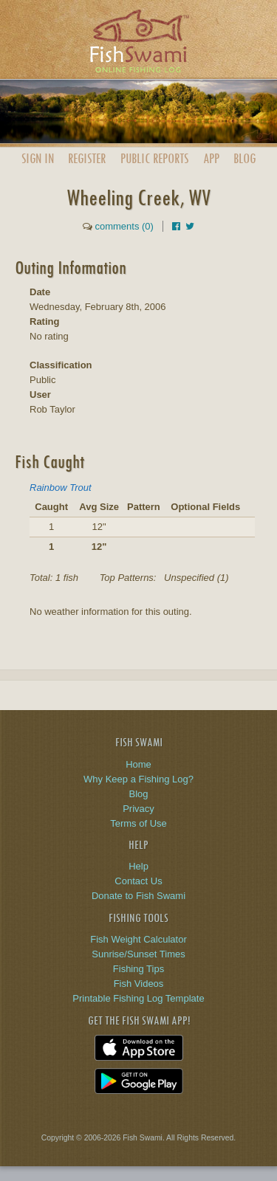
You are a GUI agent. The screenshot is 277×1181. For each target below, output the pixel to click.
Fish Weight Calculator (138, 939)
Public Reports (154, 158)
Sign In (37, 158)
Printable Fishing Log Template (138, 998)
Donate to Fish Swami (138, 895)
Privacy (138, 808)
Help (138, 866)
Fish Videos (139, 983)
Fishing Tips (138, 968)
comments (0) (124, 226)
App (211, 158)
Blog (244, 158)
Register (87, 158)
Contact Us (138, 880)
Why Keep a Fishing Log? (138, 779)
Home (138, 764)
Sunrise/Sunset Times (138, 954)
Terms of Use (138, 823)
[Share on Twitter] (189, 226)
